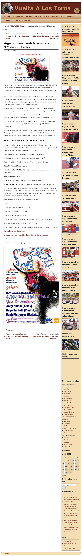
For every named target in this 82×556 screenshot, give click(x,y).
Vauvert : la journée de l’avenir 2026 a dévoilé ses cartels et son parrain (71, 522)
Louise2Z (67, 446)
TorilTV (66, 440)
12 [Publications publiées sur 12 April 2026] (78, 463)
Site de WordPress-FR (71, 548)
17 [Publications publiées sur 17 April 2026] (73, 467)
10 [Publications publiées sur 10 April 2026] (73, 463)
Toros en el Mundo (70, 428)
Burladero (67, 426)
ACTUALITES (18, 16)
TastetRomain (68, 444)
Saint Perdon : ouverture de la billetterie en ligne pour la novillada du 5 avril (46, 36)
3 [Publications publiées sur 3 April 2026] (73, 460)
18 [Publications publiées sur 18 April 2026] (76, 467)
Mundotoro (67, 421)
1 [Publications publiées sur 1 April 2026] (68, 460)
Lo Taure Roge (68, 414)
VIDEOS (46, 16)
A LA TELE (16, 21)
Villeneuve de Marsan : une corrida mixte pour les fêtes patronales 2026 (71, 497)
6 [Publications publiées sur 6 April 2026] (63, 463)
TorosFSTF (67, 410)
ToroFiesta (67, 393)
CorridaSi (67, 396)
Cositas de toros (69, 412)
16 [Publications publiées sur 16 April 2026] (71, 467)
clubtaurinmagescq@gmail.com (14, 231)
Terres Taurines (68, 398)
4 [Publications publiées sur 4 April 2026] (75, 460)
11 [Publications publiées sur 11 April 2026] (76, 463)
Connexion (67, 541)
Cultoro (66, 433)
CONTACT (26, 21)
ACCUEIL (7, 16)
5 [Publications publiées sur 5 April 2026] (78, 460)
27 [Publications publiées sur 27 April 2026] (63, 472)
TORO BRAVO (57, 16)
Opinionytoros (68, 430)
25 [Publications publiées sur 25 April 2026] (76, 469)
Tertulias (66, 389)
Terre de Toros (68, 405)
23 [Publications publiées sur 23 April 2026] (71, 469)
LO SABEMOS (69, 16)
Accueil (6, 26)
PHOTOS (38, 16)
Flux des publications (70, 543)
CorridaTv (67, 442)
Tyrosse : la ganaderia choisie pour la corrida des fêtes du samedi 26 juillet (16, 36)
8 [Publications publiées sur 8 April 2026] (68, 463)
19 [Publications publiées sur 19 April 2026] (78, 467)
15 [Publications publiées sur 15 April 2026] (68, 467)
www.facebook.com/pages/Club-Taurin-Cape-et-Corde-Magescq (26, 235)
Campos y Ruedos (69, 407)
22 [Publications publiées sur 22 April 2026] (68, 469)
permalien (11, 330)
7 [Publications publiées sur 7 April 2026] (65, 463)
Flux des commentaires (71, 546)
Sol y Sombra (68, 391)
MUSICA (7, 21)
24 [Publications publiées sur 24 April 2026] (73, 469)
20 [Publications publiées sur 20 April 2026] (63, 469)
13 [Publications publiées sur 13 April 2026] (63, 467)
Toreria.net (67, 400)
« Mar (64, 475)
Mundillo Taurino (69, 403)
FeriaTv (66, 437)
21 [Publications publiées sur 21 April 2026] (66, 469)
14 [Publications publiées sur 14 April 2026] (66, 467)
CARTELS (28, 16)
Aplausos (67, 423)
